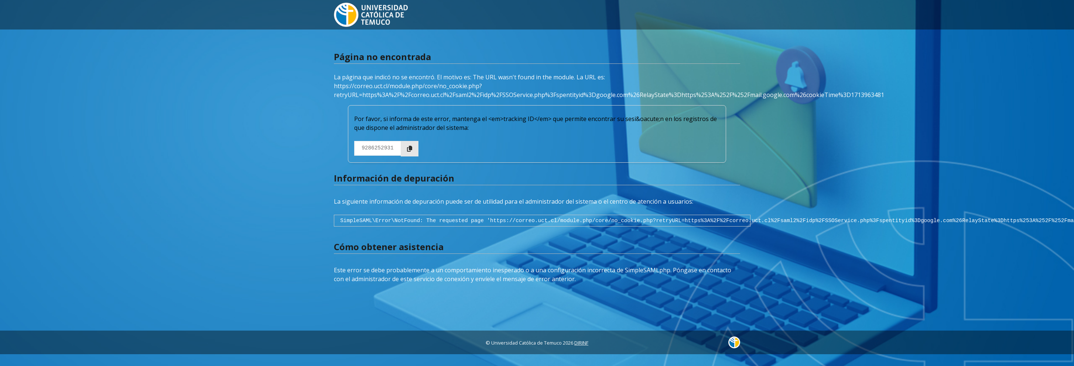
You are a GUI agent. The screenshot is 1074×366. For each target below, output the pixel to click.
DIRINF (581, 342)
